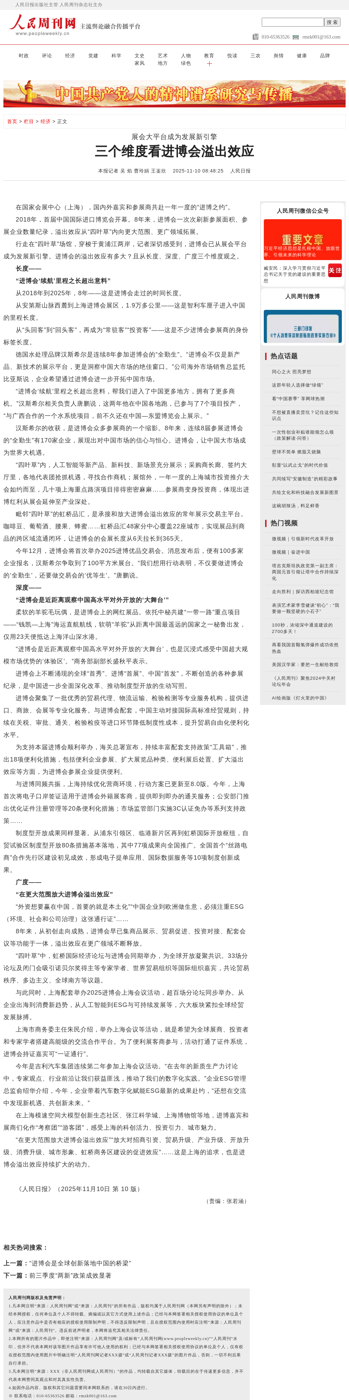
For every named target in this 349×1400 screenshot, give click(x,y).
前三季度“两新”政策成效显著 (70, 1267)
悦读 (184, 55)
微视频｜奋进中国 (291, 543)
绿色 (317, 55)
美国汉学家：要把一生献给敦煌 (305, 656)
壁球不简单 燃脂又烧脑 (296, 443)
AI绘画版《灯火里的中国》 (300, 689)
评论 (32, 55)
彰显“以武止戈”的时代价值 (300, 457)
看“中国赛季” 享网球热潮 (298, 390)
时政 (13, 55)
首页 (12, 113)
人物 (146, 55)
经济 (51, 55)
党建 (70, 55)
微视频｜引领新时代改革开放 (303, 530)
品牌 (260, 55)
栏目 (29, 113)
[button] (336, 54)
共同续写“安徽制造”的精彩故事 (305, 470)
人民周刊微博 (302, 288)
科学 (89, 55)
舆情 (222, 55)
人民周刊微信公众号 (303, 202)
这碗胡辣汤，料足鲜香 (296, 497)
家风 (279, 55)
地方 (298, 55)
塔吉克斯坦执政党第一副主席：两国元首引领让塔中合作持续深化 (305, 563)
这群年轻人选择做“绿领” (297, 376)
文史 (108, 55)
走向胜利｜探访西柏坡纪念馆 (303, 583)
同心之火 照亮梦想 (292, 363)
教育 (165, 55)
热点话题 (284, 347)
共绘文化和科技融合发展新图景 (305, 483)
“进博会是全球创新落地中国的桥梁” (80, 1254)
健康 (241, 55)
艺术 (127, 55)
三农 (203, 55)
